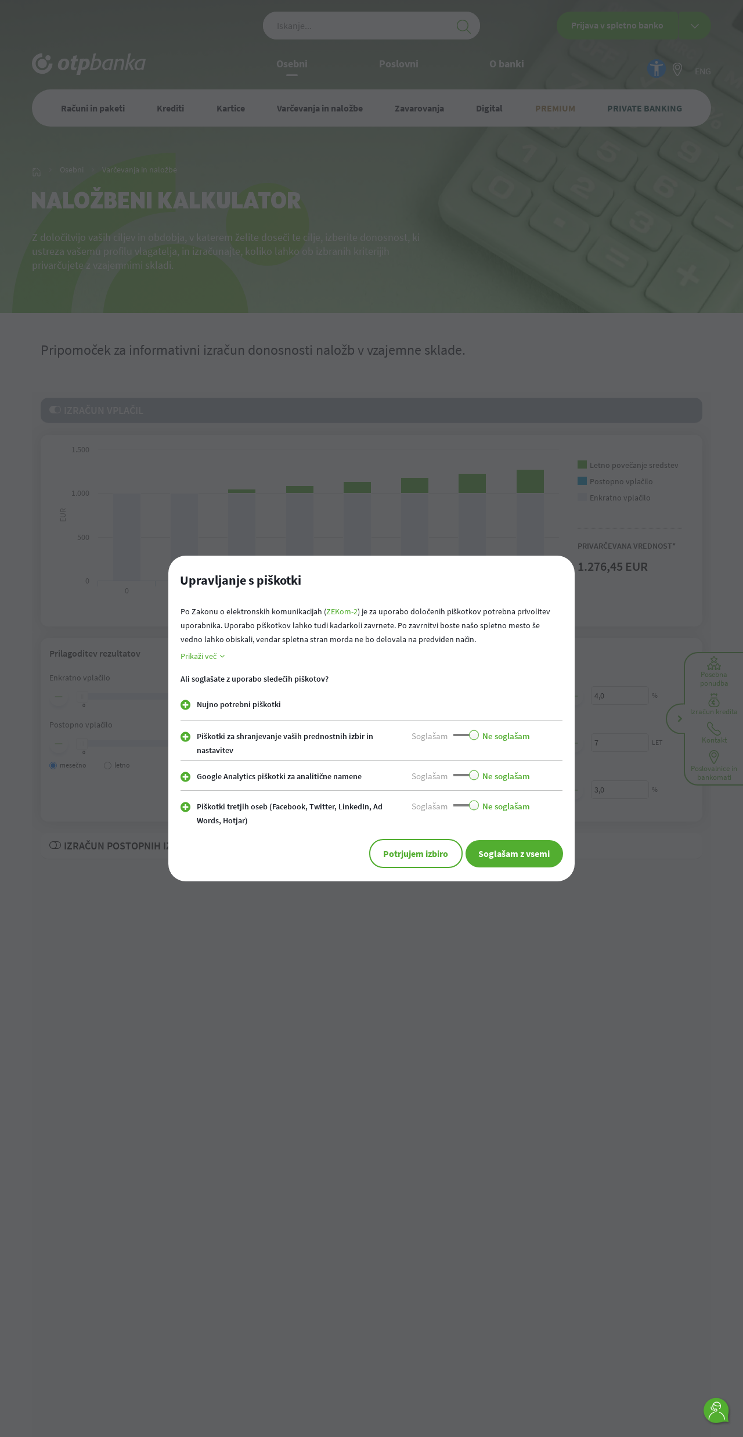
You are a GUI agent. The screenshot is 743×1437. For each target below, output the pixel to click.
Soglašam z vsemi (508, 853)
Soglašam (430, 735)
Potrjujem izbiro (399, 853)
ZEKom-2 (342, 611)
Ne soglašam (506, 735)
